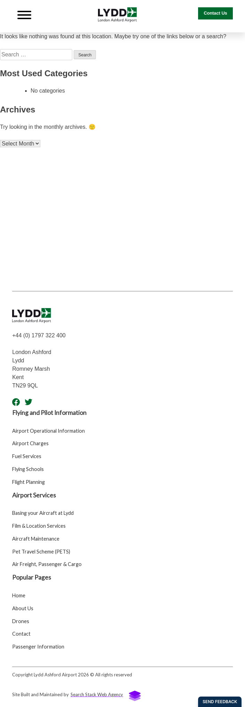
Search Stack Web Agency (106, 695)
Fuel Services (26, 456)
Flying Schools (28, 469)
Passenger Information (38, 647)
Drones (20, 621)
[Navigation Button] (24, 16)
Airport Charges (30, 443)
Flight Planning (28, 482)
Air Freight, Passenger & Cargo (47, 564)
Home (18, 595)
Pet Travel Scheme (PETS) (41, 552)
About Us (22, 608)
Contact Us (215, 13)
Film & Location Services (39, 526)
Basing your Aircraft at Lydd (43, 513)
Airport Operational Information (48, 431)
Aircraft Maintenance (35, 539)
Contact (21, 634)
